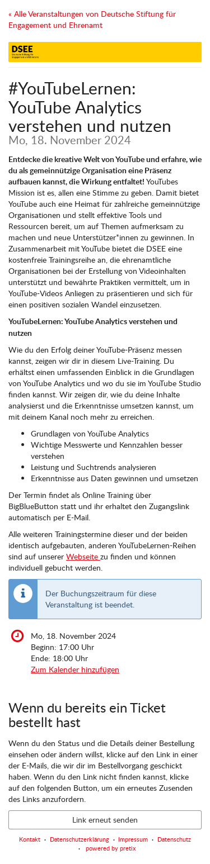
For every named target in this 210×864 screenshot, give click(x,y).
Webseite (83, 556)
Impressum (133, 839)
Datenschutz (174, 839)
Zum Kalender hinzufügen (75, 669)
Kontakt (29, 839)
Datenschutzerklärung (79, 839)
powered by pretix (111, 848)
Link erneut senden (105, 819)
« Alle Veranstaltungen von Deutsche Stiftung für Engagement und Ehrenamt (92, 19)
